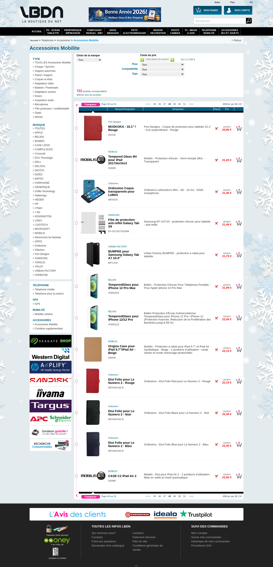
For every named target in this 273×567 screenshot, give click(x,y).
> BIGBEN (38, 141)
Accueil (37, 31)
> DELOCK (39, 166)
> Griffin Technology (44, 191)
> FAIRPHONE (41, 182)
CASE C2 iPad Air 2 (122, 476)
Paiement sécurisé (144, 537)
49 (175, 104)
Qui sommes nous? (104, 533)
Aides (217, 2)
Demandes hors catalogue (108, 545)
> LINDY (37, 220)
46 (160, 104)
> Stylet (37, 112)
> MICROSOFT (41, 229)
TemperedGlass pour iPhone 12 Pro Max (123, 286)
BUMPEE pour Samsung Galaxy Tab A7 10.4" (123, 255)
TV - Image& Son (191, 31)
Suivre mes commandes (206, 537)
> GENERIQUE (41, 187)
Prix (227, 109)
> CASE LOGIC (41, 145)
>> (192, 104)
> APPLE (38, 132)
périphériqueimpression (73, 31)
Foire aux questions (104, 541)
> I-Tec (36, 212)
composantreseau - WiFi (94, 31)
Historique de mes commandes (210, 541)
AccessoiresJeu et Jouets (230, 31)
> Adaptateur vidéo (43, 83)
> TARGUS (39, 262)
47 (164, 104)
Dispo (216, 109)
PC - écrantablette (53, 31)
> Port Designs (41, 254)
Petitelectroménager (134, 31)
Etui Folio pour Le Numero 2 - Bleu (121, 444)
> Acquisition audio (43, 100)
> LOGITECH (40, 224)
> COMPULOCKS (43, 149)
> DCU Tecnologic (43, 157)
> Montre (38, 117)
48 (170, 104)
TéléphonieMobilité (209, 31)
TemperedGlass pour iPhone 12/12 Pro (123, 318)
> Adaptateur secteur (44, 91)
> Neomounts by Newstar (47, 237)
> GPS (36, 303)
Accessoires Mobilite (85, 40)
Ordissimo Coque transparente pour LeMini (121, 191)
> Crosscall (39, 153)
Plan (232, 2)
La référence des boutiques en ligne (41, 17)
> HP (35, 203)
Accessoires (63, 40)
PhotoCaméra (175, 31)
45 (155, 104)
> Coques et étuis (42, 79)
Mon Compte (199, 533)
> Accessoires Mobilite (45, 324)
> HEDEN (38, 199)
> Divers (37, 96)
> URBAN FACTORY (44, 270)
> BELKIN (38, 136)
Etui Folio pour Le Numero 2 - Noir (121, 412)
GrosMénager (113, 31)
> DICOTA (38, 170)
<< (147, 104)
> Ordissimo (39, 245)
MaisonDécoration (158, 31)
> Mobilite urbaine (43, 314)
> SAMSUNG (40, 258)
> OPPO (37, 241)
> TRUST (38, 266)
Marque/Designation (125, 109)
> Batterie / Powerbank (45, 87)
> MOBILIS (39, 233)
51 (184, 104)
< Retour (236, 40)
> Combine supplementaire (48, 328)
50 (179, 104)
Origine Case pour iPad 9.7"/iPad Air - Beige (121, 350)
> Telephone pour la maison (48, 293)
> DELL (37, 162)
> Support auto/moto (44, 70)
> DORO (37, 174)
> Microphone (40, 104)
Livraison (138, 533)
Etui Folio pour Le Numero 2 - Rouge (121, 381)
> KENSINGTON (42, 216)
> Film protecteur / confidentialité (51, 108)
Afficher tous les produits (89, 95)
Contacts (97, 537)
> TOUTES (39, 128)
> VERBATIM (40, 275)
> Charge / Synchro (44, 66)
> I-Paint (37, 208)
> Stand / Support (42, 75)
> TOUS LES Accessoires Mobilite (52, 62)
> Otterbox (38, 249)
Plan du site (140, 541)
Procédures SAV (201, 545)
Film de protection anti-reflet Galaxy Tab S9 (123, 223)
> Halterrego (40, 195)
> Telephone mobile (44, 289)
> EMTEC (38, 178)
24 (240, 104)
